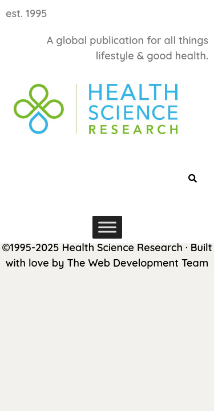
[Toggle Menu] (107, 226)
